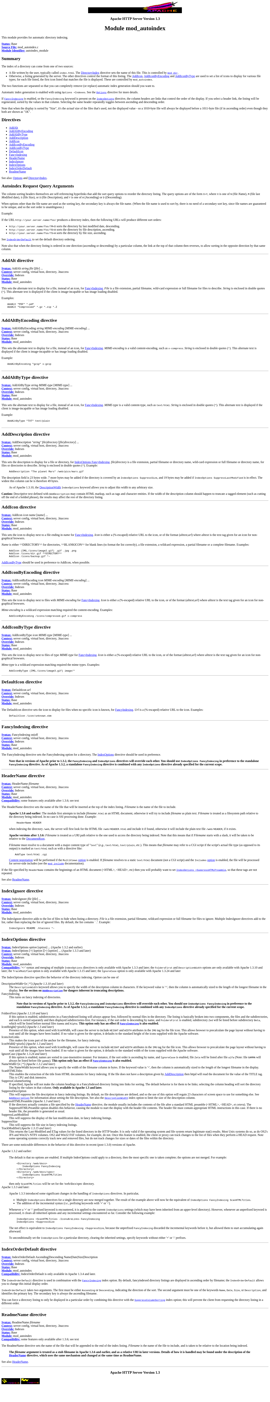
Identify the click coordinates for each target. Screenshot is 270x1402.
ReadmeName (17, 171)
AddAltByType (18, 134)
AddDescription (18, 137)
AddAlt (13, 127)
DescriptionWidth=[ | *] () (32, 993)
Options (17, 178)
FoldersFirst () (25, 1022)
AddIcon (137, 76)
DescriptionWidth (50, 491)
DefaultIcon (16, 151)
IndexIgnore (16, 161)
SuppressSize (9, 1131)
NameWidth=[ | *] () (28, 1073)
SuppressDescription (14, 1100)
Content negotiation (21, 869)
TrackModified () (26, 1137)
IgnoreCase (8, 1063)
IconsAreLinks (10, 1046)
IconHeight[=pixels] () (28, 1036)
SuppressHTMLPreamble (17, 1110)
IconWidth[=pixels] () (27, 1053)
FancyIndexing (18, 154)
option (82, 869)
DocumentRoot (35, 847)
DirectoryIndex (90, 72)
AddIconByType (185, 76)
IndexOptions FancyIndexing (92, 466)
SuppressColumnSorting (16, 1090)
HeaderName (17, 158)
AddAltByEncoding (21, 131)
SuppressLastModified (15, 1124)
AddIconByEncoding (156, 76)
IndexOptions (17, 164)
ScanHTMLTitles (12, 1080)
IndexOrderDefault (20, 168)
